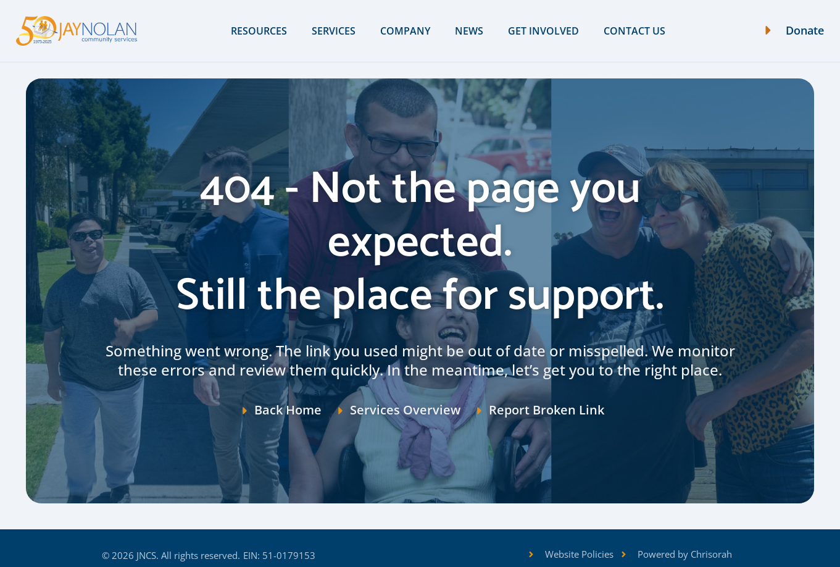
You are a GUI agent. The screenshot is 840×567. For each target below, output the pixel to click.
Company (405, 31)
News (469, 31)
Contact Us (634, 31)
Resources (259, 31)
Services (334, 31)
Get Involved (543, 31)
